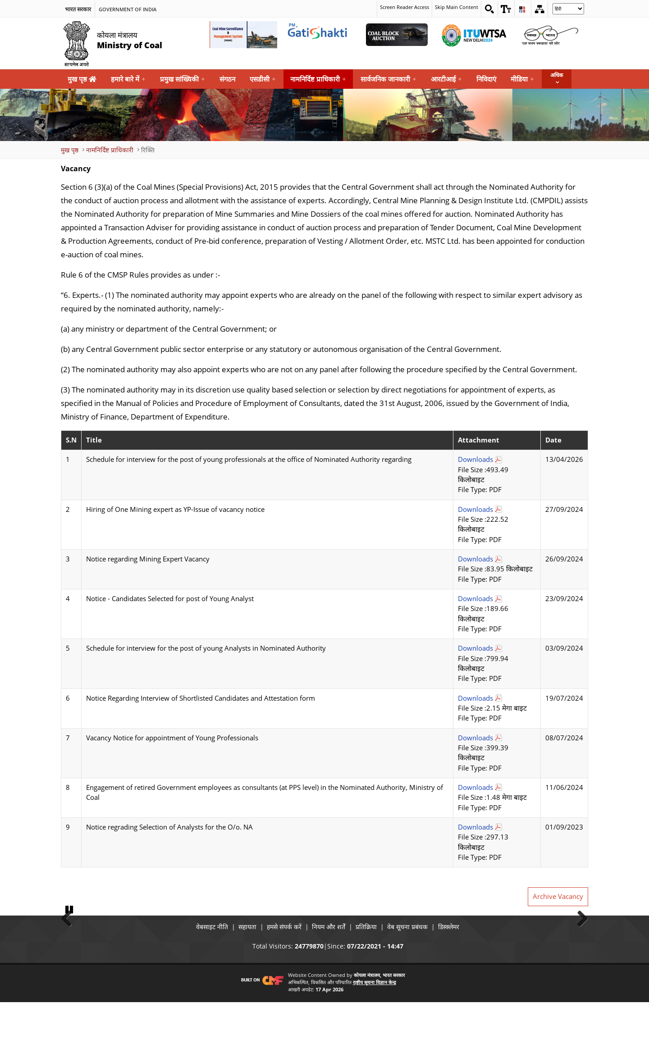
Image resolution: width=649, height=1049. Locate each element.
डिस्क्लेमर (469, 973)
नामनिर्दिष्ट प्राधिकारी (109, 149)
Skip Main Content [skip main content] (452, 7)
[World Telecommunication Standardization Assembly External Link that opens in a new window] (473, 34)
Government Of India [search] (127, 8)
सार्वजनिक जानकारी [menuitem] (388, 79)
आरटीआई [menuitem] (446, 79)
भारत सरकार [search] (78, 8)
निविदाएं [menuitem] (486, 78)
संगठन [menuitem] (227, 78)
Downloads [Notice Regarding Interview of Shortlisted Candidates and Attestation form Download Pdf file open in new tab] (475, 697)
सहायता (234, 973)
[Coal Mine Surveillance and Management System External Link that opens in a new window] (243, 34)
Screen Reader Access (395, 7)
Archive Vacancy (558, 896)
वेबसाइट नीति (192, 973)
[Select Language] (568, 8)
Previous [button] (70, 940)
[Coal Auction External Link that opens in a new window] (396, 34)
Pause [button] (69, 956)
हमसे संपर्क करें (277, 973)
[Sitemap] (539, 9)
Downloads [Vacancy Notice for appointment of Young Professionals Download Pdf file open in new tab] (475, 737)
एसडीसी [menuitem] (263, 79)
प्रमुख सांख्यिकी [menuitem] (182, 79)
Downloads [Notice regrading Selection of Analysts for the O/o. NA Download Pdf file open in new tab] (475, 826)
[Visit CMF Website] (260, 1026)
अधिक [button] (556, 75)
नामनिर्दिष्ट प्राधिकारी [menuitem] (318, 79)
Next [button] (579, 940)
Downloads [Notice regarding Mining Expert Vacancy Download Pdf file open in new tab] (475, 559)
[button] (503, 9)
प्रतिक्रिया (373, 973)
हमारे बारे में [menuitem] (128, 79)
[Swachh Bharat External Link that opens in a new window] (550, 34)
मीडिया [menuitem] (522, 79)
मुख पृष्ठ (82, 78)
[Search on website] (486, 9)
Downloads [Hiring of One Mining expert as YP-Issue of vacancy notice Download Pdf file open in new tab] (475, 509)
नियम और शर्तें (328, 973)
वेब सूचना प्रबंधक (421, 973)
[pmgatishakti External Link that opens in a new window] (320, 34)
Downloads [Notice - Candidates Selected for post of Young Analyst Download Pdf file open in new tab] (475, 598)
